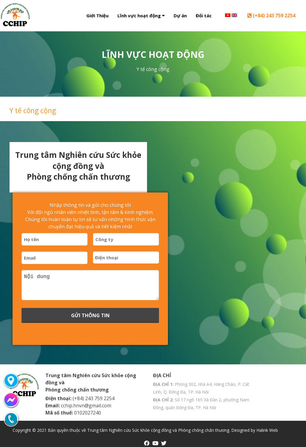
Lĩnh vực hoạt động (141, 16)
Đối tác (204, 16)
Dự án (180, 16)
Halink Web (267, 430)
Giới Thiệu (97, 16)
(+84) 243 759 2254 (271, 15)
